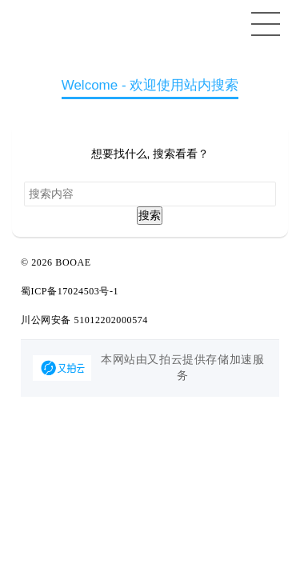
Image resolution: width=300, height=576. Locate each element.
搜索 (149, 215)
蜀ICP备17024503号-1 (69, 291)
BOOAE (72, 262)
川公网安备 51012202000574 (84, 320)
